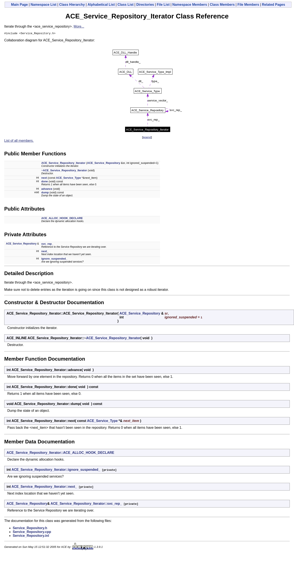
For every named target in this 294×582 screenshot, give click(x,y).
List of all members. (19, 141)
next (44, 178)
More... (79, 26)
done (44, 182)
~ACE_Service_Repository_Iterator (64, 171)
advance (46, 189)
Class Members (222, 4)
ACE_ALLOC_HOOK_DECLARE (62, 218)
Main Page (19, 4)
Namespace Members (189, 4)
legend (147, 137)
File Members (248, 4)
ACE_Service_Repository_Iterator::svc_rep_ (86, 504)
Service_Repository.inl (31, 536)
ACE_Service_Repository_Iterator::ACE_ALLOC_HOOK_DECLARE (60, 453)
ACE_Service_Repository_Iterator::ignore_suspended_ (55, 470)
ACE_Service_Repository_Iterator (63, 163)
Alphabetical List (101, 4)
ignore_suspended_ (54, 259)
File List (163, 4)
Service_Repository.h (30, 528)
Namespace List (43, 4)
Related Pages (273, 4)
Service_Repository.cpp (32, 532)
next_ (45, 251)
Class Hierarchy (72, 4)
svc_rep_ (47, 244)
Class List (125, 4)
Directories (145, 4)
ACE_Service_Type (68, 178)
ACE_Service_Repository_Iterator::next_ (44, 487)
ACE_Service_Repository (103, 163)
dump (45, 193)
